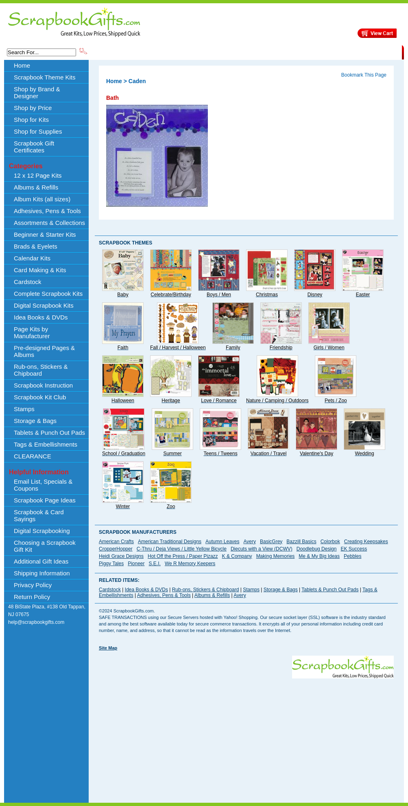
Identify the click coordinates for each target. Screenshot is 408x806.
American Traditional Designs (169, 541)
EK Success (353, 549)
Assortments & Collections (49, 222)
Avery (250, 541)
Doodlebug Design (317, 549)
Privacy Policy (33, 584)
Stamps (24, 408)
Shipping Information (316, 52)
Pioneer (136, 563)
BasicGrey (271, 541)
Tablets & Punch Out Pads (49, 432)
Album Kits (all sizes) (42, 199)
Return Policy (32, 596)
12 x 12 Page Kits (38, 175)
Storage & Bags (35, 420)
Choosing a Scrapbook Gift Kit (45, 546)
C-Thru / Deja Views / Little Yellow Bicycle (182, 549)
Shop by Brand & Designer (184, 52)
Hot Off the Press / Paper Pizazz (183, 556)
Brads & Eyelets (35, 246)
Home (22, 65)
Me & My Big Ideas (319, 556)
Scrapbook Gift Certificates (34, 147)
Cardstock (27, 281)
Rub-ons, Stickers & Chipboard (41, 370)
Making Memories (275, 556)
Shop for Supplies (38, 131)
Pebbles (352, 556)
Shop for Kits (31, 119)
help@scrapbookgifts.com (36, 622)
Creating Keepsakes (366, 541)
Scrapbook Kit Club (40, 397)
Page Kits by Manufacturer (32, 332)
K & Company (237, 556)
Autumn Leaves (222, 541)
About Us (273, 52)
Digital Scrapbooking (42, 530)
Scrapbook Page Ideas (45, 500)
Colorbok (330, 541)
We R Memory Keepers (190, 563)
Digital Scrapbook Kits (44, 305)
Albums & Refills (36, 187)
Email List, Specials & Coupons (43, 485)
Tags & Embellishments (45, 444)
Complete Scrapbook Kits (48, 293)
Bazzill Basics (301, 541)
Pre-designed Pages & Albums (44, 351)
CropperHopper (116, 549)
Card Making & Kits (40, 269)
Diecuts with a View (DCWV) (261, 549)
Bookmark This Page (363, 75)
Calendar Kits (32, 258)
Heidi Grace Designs (121, 556)
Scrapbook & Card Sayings (39, 515)
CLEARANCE (364, 52)
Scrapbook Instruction (43, 385)
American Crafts (116, 541)
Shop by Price (239, 52)
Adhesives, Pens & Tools (47, 210)
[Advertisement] (205, 735)
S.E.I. (155, 563)
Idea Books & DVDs (41, 317)
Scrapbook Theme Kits (118, 52)
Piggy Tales (111, 563)
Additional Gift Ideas (41, 561)
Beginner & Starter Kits (45, 234)
